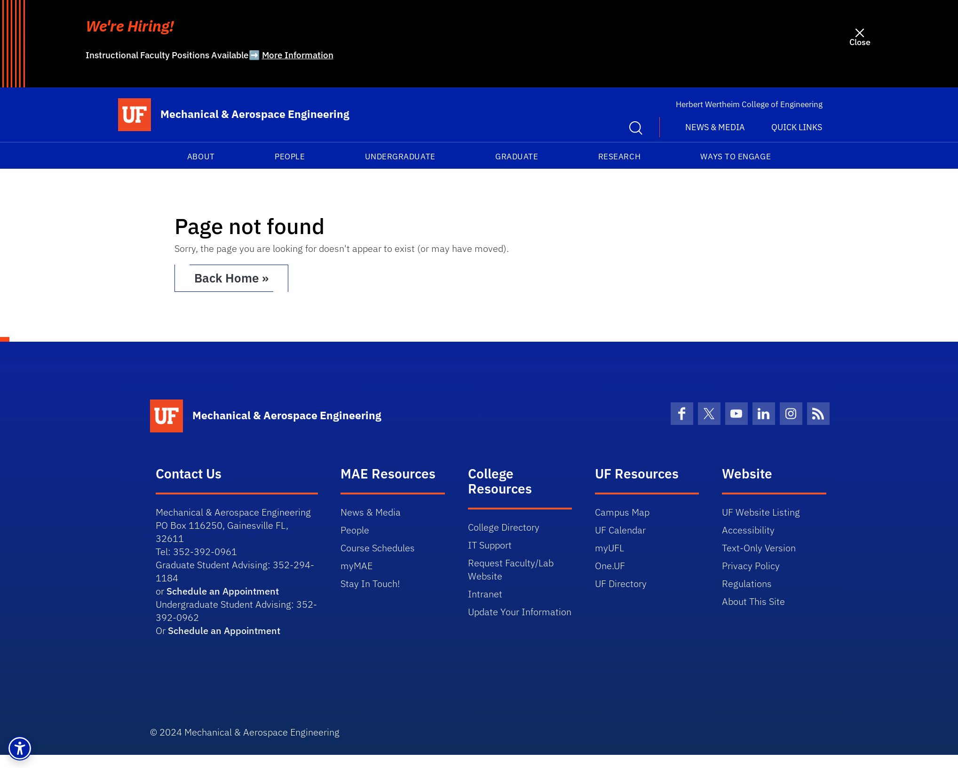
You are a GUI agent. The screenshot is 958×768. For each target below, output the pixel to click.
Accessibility (748, 530)
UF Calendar (620, 530)
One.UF (610, 565)
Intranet (485, 594)
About (201, 156)
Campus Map (622, 512)
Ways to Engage (735, 156)
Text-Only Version (759, 547)
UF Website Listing (761, 512)
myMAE (356, 565)
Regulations (747, 583)
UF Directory (621, 583)
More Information (297, 55)
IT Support (490, 545)
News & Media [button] (715, 127)
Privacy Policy (751, 565)
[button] (20, 748)
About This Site (753, 601)
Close (860, 42)
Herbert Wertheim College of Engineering (749, 104)
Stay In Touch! (370, 583)
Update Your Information (519, 611)
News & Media (370, 512)
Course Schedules (377, 547)
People (290, 156)
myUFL (609, 547)
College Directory (503, 527)
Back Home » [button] (232, 278)
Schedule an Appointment (222, 591)
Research (619, 156)
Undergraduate (400, 156)
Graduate (516, 156)
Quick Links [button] (796, 127)
